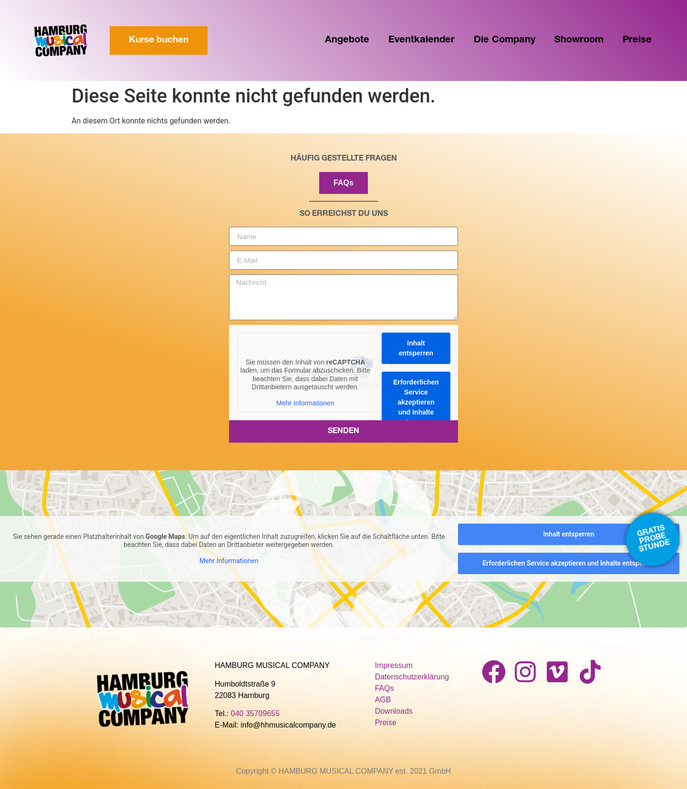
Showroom (579, 40)
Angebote (347, 40)
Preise (637, 40)
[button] (21, 768)
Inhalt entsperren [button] (416, 348)
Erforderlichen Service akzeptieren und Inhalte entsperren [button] (416, 402)
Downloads (394, 711)
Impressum (394, 665)
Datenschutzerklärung (412, 677)
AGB (383, 700)
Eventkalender (421, 40)
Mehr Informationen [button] (305, 403)
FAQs (384, 688)
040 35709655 (255, 713)
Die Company (504, 40)
